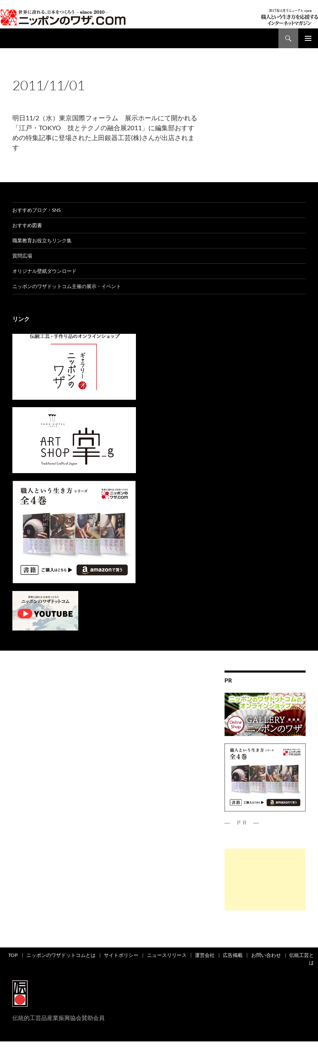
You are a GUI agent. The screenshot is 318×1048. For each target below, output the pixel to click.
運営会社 (205, 955)
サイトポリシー (121, 955)
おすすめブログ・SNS (36, 210)
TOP (13, 955)
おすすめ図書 (27, 225)
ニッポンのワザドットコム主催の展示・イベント (66, 286)
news (35, 71)
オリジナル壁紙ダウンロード (44, 271)
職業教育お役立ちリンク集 (42, 240)
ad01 (19, 71)
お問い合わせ (266, 955)
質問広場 (22, 256)
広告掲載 (233, 955)
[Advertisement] (265, 879)
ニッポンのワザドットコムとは (61, 955)
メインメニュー (308, 38)
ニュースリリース (167, 955)
